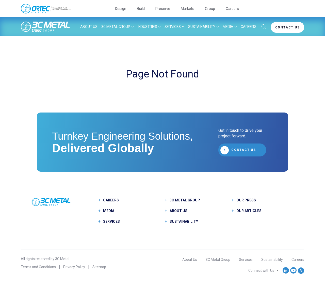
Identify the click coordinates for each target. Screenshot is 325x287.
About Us (89, 27)
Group (210, 8)
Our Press (246, 200)
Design (120, 8)
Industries (147, 27)
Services (173, 27)
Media (228, 27)
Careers (232, 8)
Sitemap (99, 267)
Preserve (162, 8)
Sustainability (201, 27)
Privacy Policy (74, 267)
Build (141, 8)
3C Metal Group (115, 27)
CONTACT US (287, 27)
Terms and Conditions (38, 267)
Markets (187, 8)
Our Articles (249, 211)
